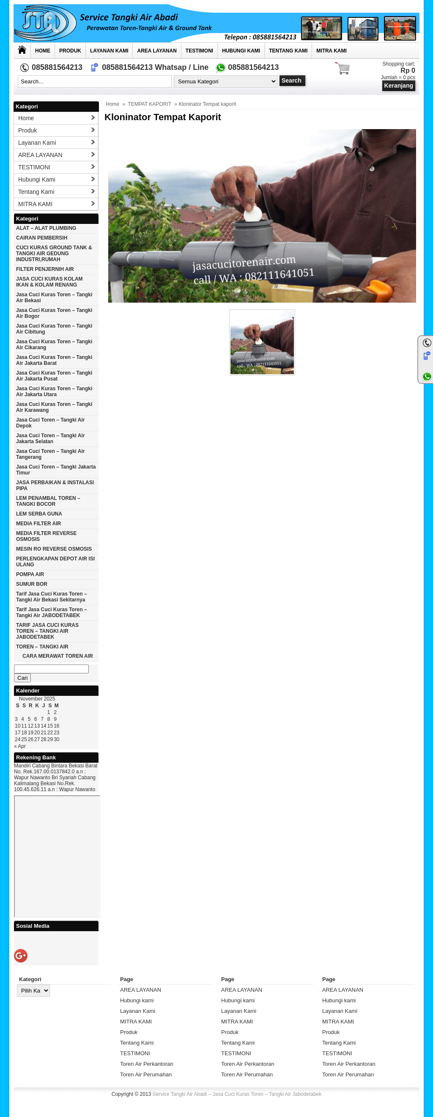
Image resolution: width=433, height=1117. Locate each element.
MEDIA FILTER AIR (38, 524)
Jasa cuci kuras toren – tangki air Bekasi (54, 297)
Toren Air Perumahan (146, 1074)
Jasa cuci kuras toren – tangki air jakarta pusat (54, 376)
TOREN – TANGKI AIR (42, 647)
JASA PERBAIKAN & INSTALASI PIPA (55, 485)
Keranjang (398, 85)
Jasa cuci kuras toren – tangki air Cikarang (54, 344)
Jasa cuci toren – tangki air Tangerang (50, 454)
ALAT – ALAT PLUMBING (46, 228)
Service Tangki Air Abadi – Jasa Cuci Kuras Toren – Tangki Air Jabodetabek (237, 1094)
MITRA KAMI (331, 51)
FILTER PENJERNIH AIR (45, 269)
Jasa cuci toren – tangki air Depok (50, 423)
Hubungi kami (241, 51)
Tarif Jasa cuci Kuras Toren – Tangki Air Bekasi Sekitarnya (51, 597)
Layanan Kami (109, 51)
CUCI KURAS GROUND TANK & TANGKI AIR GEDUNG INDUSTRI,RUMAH (54, 253)
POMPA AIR (30, 574)
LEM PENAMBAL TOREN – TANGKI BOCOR (48, 501)
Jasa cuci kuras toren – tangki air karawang (54, 407)
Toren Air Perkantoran (146, 1064)
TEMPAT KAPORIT (149, 104)
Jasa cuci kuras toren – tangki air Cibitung (54, 329)
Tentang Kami (288, 51)
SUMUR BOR (31, 584)
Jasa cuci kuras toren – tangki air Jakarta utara (54, 391)
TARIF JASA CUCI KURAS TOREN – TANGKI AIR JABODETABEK (47, 631)
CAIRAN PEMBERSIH (41, 238)
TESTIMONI (199, 51)
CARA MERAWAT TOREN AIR (57, 656)
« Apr (20, 746)
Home (42, 51)
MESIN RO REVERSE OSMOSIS (54, 549)
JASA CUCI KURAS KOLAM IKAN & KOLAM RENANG (49, 282)
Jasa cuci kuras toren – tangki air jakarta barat (54, 360)
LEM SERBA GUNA (39, 514)
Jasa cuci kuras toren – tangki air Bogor (54, 313)
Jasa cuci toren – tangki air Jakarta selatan (50, 438)
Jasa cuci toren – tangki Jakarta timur (56, 470)
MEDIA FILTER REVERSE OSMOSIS (46, 536)
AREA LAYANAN (156, 51)
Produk (70, 51)
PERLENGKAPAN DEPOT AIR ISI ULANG (55, 562)
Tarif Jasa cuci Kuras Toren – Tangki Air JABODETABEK (51, 612)
